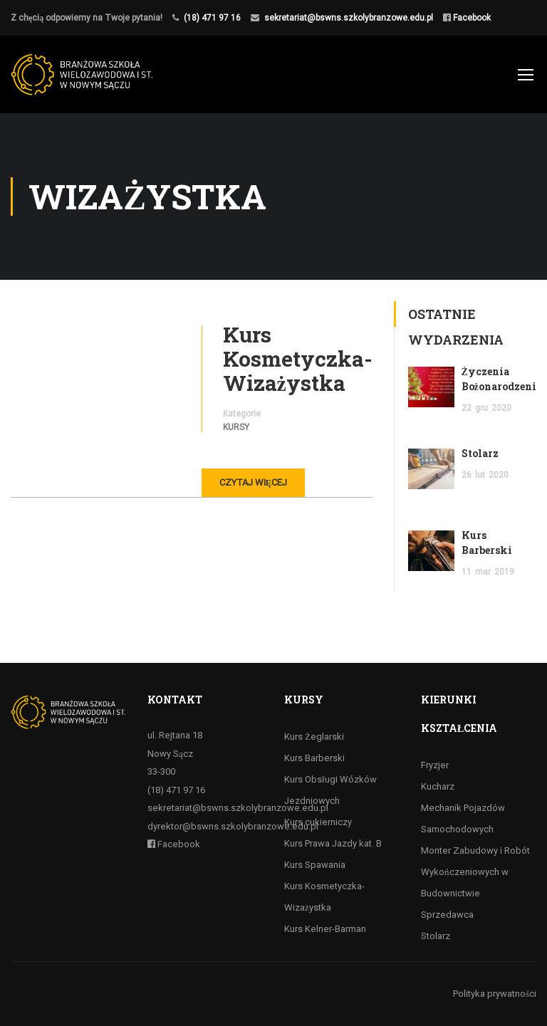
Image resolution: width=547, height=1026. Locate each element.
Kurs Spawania (314, 864)
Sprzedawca (447, 914)
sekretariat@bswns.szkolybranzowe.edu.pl (348, 18)
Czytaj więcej (253, 482)
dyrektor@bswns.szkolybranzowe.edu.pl (232, 826)
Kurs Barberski (314, 758)
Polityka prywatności (494, 993)
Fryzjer (435, 765)
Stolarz (480, 453)
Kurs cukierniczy (318, 822)
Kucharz (437, 786)
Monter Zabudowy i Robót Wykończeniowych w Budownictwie (475, 872)
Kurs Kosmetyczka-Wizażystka (298, 359)
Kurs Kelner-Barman (325, 928)
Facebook (471, 18)
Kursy (236, 427)
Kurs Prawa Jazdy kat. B (333, 843)
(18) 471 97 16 (212, 18)
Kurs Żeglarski (314, 736)
